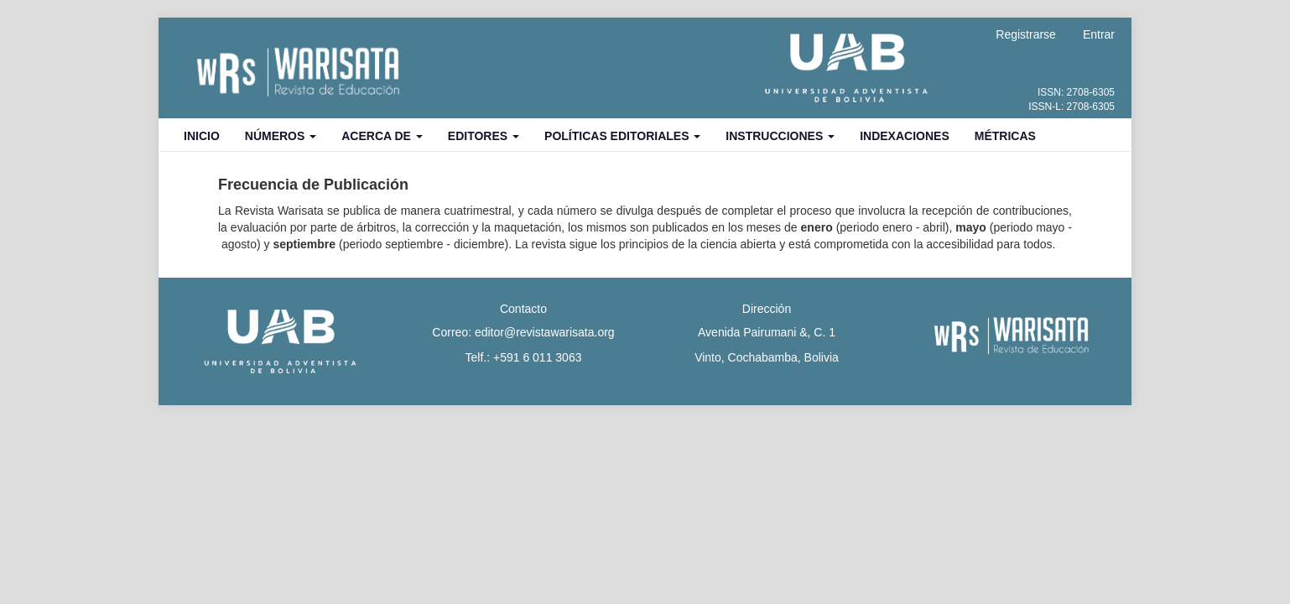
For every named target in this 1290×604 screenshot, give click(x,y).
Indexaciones (904, 136)
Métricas (1005, 136)
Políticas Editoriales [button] (622, 136)
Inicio (202, 136)
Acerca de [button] (382, 136)
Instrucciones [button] (780, 136)
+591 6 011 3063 (537, 357)
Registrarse (1026, 34)
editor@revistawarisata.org (545, 332)
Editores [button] (483, 136)
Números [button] (280, 136)
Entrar (1099, 34)
